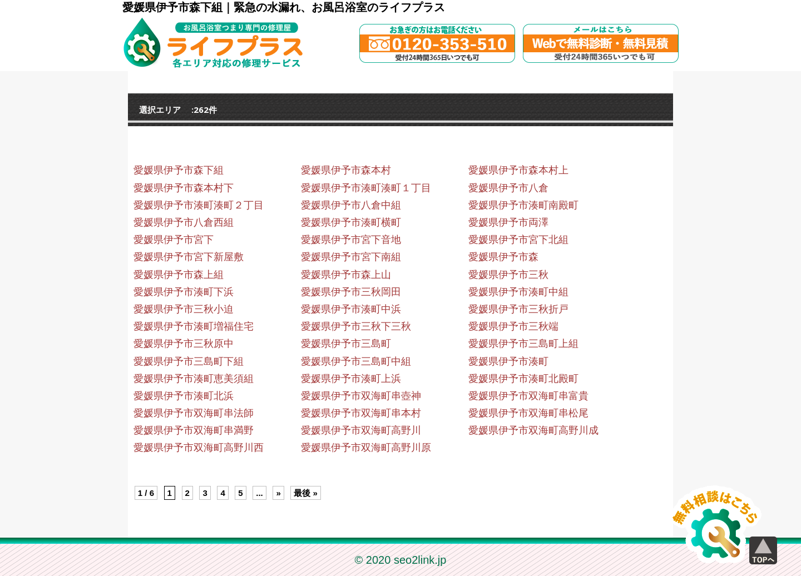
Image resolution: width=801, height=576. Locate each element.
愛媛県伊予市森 (503, 256)
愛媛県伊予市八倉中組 (351, 205)
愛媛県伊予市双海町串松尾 (528, 413)
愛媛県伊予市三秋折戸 (518, 309)
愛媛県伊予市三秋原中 (184, 343)
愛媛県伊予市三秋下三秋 (356, 326)
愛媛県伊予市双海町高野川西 (199, 447)
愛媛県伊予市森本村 (346, 170)
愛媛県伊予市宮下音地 (351, 239)
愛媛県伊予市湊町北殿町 (523, 378)
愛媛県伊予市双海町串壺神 (361, 395)
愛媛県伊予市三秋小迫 (184, 309)
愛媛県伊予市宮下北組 (518, 239)
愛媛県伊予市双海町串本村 (361, 413)
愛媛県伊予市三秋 (508, 274)
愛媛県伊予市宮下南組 (351, 256)
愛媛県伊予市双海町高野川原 (366, 447)
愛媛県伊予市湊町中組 (518, 291)
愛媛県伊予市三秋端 (513, 326)
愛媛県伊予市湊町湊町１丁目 (366, 187)
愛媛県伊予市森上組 (179, 274)
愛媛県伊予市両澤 (508, 222)
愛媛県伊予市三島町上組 (523, 343)
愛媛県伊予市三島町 (346, 343)
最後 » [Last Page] (306, 493)
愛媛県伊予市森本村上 (518, 170)
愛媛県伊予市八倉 (508, 187)
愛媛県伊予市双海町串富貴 (528, 395)
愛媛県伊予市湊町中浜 (351, 309)
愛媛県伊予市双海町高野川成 (533, 430)
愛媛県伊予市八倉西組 (184, 222)
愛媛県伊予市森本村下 (184, 187)
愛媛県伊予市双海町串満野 (194, 430)
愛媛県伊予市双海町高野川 (361, 430)
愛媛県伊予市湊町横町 (351, 222)
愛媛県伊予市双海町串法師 (194, 413)
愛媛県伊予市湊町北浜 (184, 395)
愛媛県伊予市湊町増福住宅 (194, 326)
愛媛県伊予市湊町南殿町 (523, 205)
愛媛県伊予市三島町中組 (356, 361)
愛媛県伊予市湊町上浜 (351, 378)
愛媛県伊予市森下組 (179, 170)
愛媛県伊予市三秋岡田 (351, 291)
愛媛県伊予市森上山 (346, 274)
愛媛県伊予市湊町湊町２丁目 (199, 205)
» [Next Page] (278, 493)
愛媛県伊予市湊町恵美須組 (194, 378)
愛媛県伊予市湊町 (508, 361)
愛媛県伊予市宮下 (174, 239)
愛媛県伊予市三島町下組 (189, 361)
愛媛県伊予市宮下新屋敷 (189, 256)
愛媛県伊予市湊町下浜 (184, 291)
